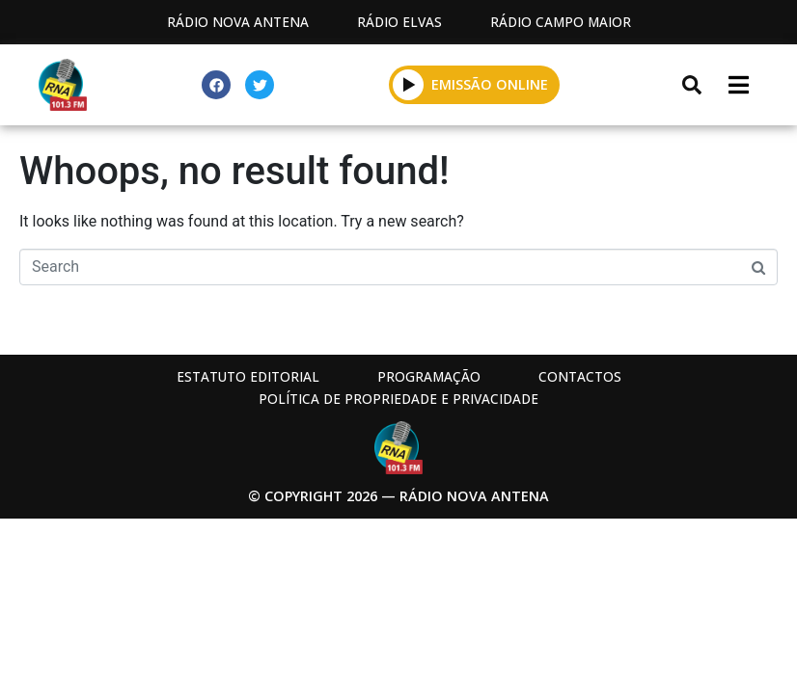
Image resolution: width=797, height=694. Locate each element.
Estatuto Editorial (248, 376)
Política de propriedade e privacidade (398, 398)
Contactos (579, 376)
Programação (429, 376)
